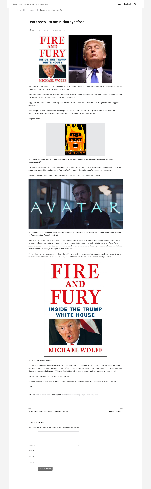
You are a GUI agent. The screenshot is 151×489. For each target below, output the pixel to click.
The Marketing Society (43, 394)
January (31, 10)
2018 (24, 10)
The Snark (124, 4)
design (84, 394)
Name (31, 451)
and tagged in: (58, 394)
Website (32, 463)
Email (31, 457)
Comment (33, 445)
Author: (56, 30)
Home (115, 4)
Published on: (33, 30)
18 (37, 10)
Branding (78, 394)
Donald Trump (92, 394)
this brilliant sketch (65, 167)
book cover (71, 394)
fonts (99, 394)
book (65, 394)
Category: (32, 394)
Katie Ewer (62, 30)
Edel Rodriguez (34, 111)
